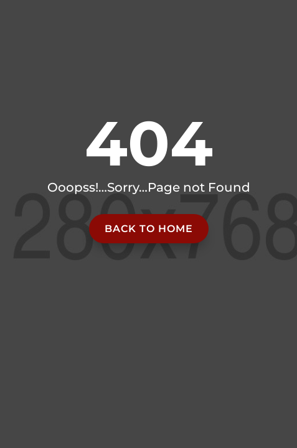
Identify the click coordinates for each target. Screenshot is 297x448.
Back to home (149, 229)
